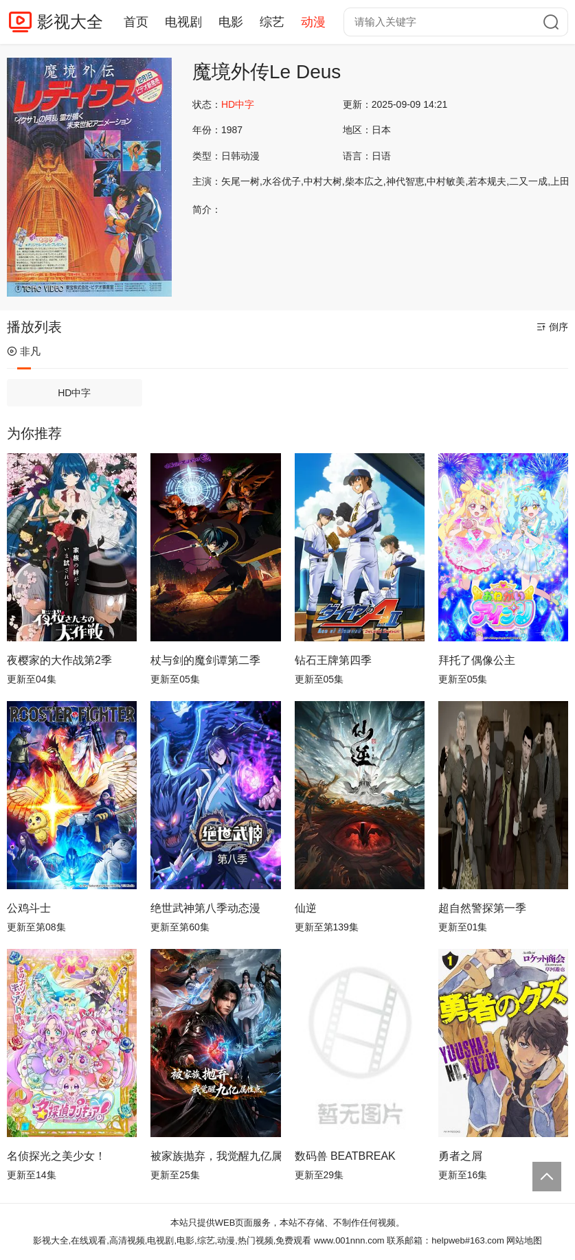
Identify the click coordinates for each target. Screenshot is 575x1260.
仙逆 (306, 908)
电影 (230, 22)
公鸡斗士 (29, 908)
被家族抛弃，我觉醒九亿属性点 (215, 1156)
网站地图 (524, 1240)
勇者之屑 (460, 1156)
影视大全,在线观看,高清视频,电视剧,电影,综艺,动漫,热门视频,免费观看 (172, 1240)
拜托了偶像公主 (476, 660)
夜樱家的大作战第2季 (59, 660)
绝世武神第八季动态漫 (205, 908)
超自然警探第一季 (482, 908)
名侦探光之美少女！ (56, 1156)
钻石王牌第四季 (333, 660)
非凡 (24, 351)
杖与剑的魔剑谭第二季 (205, 660)
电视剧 (183, 22)
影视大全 (70, 21)
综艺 (272, 22)
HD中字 (74, 392)
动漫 (313, 22)
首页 (136, 22)
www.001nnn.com (349, 1240)
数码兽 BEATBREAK (345, 1156)
